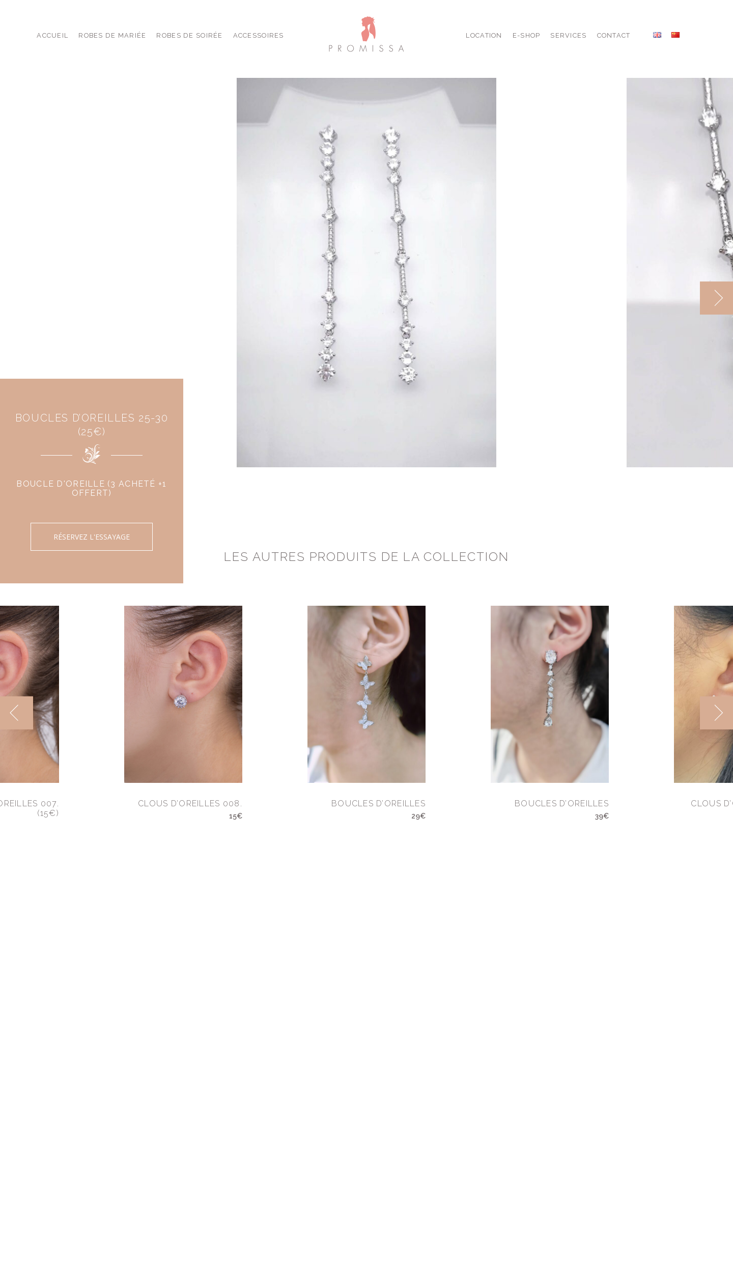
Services (568, 35)
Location (484, 35)
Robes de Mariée (112, 35)
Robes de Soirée (189, 35)
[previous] (16, 712)
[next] (716, 298)
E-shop (527, 35)
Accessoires (258, 35)
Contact (614, 35)
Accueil (52, 35)
